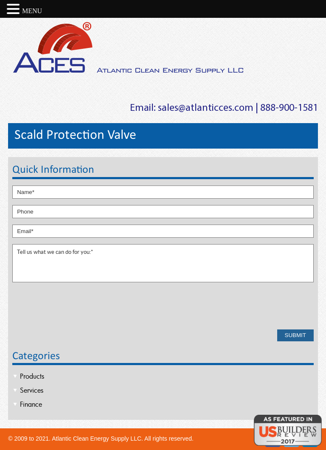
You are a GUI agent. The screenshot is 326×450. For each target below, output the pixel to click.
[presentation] (76, 306)
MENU (32, 10)
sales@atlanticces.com (205, 108)
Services (31, 390)
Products (32, 376)
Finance (31, 404)
